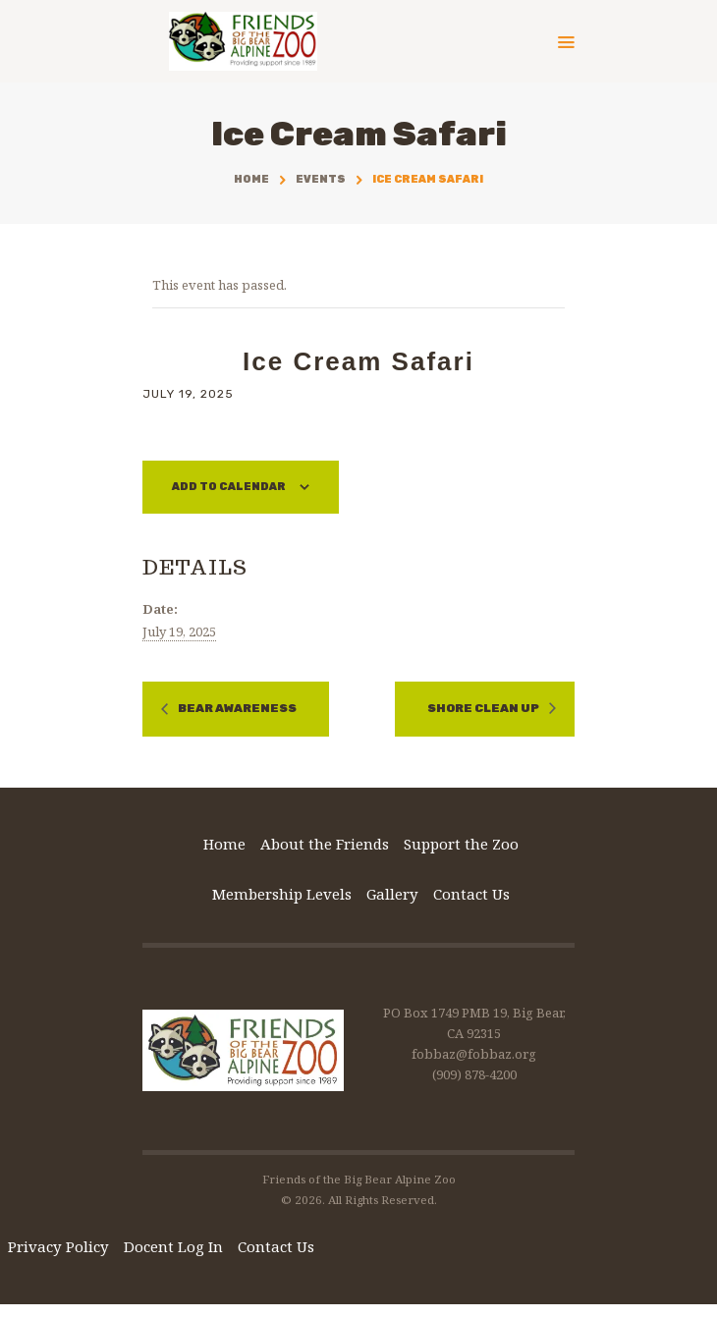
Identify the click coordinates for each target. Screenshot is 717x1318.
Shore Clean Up (484, 709)
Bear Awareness (236, 709)
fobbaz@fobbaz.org (474, 1054)
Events (321, 179)
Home (251, 179)
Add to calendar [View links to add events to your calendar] (229, 486)
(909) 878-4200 (474, 1074)
